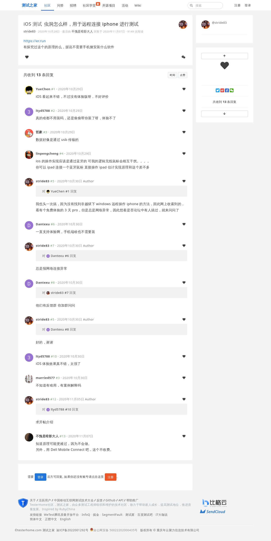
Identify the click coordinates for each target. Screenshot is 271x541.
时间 (172, 75)
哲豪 (39, 132)
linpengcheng (47, 153)
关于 (33, 500)
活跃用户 (45, 500)
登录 (248, 5)
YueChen (43, 89)
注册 (237, 5)
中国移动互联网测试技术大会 (74, 500)
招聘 (73, 5)
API (120, 500)
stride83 (30, 31)
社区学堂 (91, 4)
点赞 (182, 75)
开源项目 (108, 5)
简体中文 (36, 519)
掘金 (96, 515)
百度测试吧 (145, 515)
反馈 (100, 500)
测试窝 (129, 515)
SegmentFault (112, 515)
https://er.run (35, 41)
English (65, 519)
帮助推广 (132, 500)
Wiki (137, 5)
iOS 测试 (33, 24)
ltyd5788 (43, 110)
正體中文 (51, 519)
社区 (47, 5)
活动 (125, 5)
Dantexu (43, 224)
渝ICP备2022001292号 (71, 530)
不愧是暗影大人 (82, 31)
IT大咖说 (162, 515)
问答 (60, 5)
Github (110, 500)
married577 (45, 378)
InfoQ (86, 515)
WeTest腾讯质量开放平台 (61, 515)
